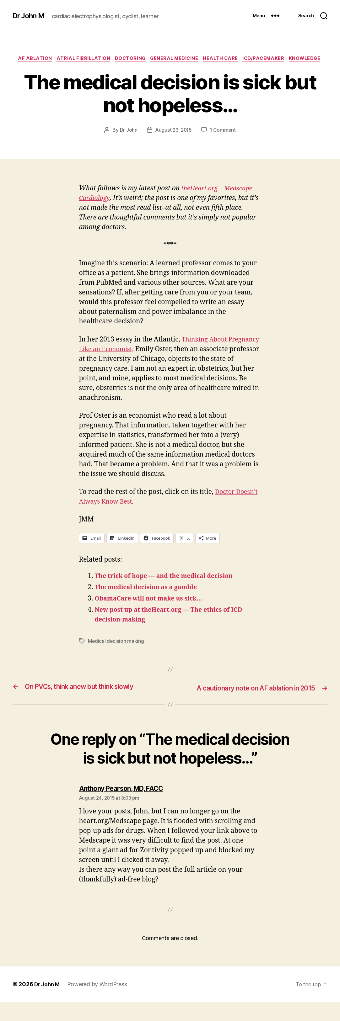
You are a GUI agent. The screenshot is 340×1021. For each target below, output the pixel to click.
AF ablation (47, 59)
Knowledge (170, 68)
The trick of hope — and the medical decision (169, 586)
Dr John (127, 140)
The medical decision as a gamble (150, 597)
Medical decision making (116, 651)
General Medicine (194, 59)
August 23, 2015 (173, 140)
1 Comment (223, 140)
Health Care (243, 59)
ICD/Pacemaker (288, 59)
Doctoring (147, 59)
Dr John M (30, 15)
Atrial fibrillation (98, 59)
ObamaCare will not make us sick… (153, 609)
